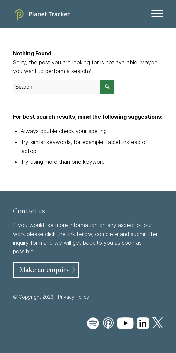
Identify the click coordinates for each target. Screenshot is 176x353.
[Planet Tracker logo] (73, 13)
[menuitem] (153, 13)
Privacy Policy (73, 297)
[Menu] (153, 13)
